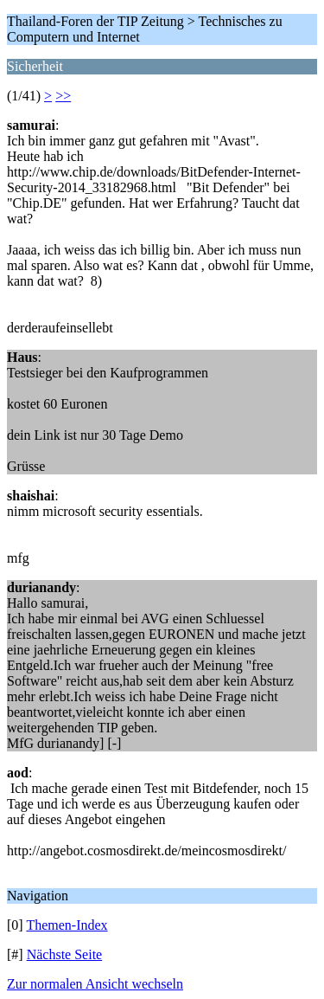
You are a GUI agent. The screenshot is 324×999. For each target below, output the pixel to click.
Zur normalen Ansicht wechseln (95, 983)
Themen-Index (66, 925)
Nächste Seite (65, 954)
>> (63, 95)
